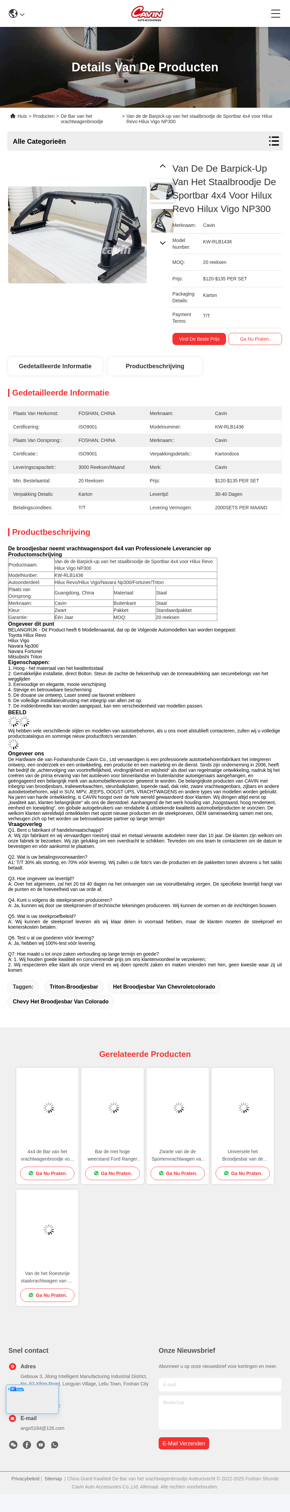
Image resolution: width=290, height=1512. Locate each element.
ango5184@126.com (42, 1428)
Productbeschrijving (155, 366)
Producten (44, 116)
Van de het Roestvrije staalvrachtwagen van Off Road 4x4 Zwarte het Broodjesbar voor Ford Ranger (47, 1277)
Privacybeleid (25, 1478)
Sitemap (53, 1478)
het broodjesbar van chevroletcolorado (164, 987)
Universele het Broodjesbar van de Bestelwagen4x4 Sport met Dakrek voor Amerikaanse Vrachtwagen (242, 1156)
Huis (22, 116)
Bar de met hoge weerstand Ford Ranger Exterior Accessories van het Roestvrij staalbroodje (112, 1156)
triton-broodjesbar (74, 987)
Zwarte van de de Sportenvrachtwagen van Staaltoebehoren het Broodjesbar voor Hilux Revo (178, 1156)
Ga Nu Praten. (257, 339)
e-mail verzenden (184, 1443)
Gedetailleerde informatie (55, 366)
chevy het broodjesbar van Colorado (61, 1001)
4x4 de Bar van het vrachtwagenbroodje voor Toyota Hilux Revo (47, 1156)
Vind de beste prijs (201, 339)
